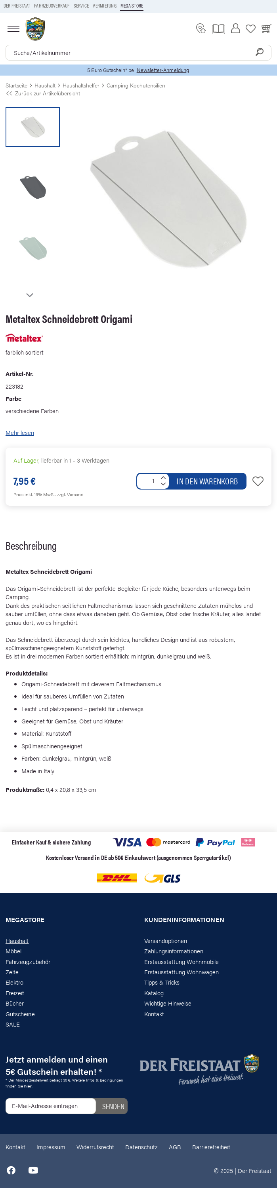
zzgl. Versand (70, 494)
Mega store (131, 5)
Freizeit (15, 993)
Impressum (50, 1146)
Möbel (13, 951)
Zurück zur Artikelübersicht (43, 93)
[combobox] (138, 53)
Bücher (15, 1003)
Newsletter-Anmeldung (163, 70)
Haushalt (17, 940)
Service (81, 5)
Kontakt (154, 1014)
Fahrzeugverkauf (52, 5)
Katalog (154, 993)
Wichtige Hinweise (168, 1003)
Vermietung (104, 5)
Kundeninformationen (184, 919)
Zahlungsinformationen (173, 951)
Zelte (12, 972)
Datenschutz (141, 1146)
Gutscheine (20, 1014)
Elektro (14, 982)
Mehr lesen (20, 432)
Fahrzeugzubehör (28, 961)
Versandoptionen (165, 940)
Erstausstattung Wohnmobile (181, 961)
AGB (175, 1146)
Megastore (25, 919)
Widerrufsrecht (95, 1146)
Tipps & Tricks (162, 982)
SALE (13, 1024)
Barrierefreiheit (211, 1146)
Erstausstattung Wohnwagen (181, 972)
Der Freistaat (17, 5)
